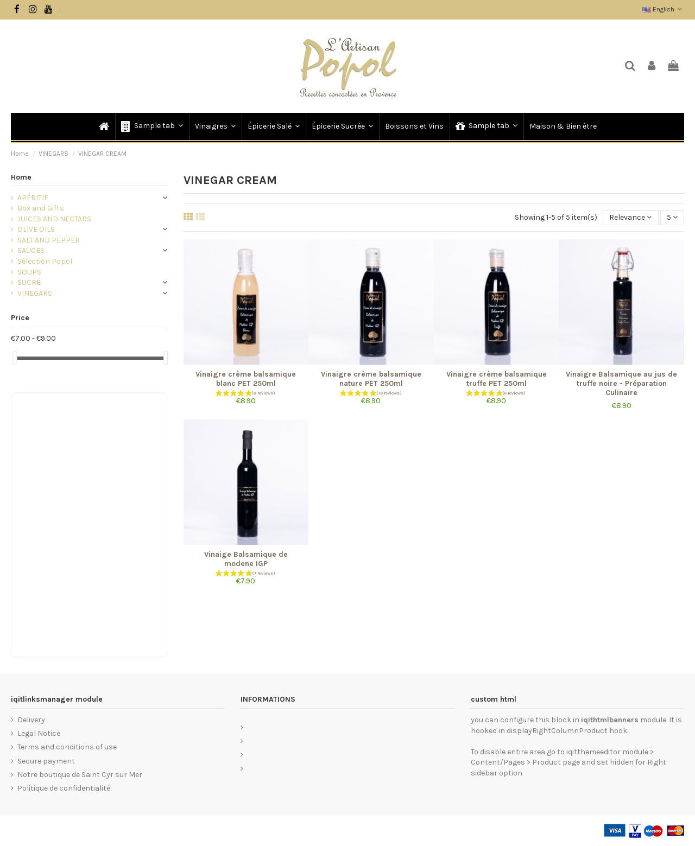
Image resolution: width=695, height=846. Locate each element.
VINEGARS (34, 293)
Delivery (31, 719)
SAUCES (31, 250)
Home (21, 177)
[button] (151, 126)
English (663, 9)
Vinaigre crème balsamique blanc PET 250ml (245, 379)
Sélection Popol (44, 261)
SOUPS (29, 272)
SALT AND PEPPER (48, 240)
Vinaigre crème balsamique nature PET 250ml (371, 379)
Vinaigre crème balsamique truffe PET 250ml (496, 379)
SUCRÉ (29, 282)
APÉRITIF (32, 197)
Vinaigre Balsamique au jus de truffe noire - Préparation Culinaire (621, 383)
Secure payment (46, 761)
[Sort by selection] (630, 218)
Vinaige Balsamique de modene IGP (246, 559)
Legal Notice (38, 733)
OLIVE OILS (36, 229)
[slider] (14, 358)
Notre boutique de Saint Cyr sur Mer (79, 774)
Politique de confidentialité (63, 788)
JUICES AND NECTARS (54, 219)
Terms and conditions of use (67, 747)
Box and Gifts (40, 208)
